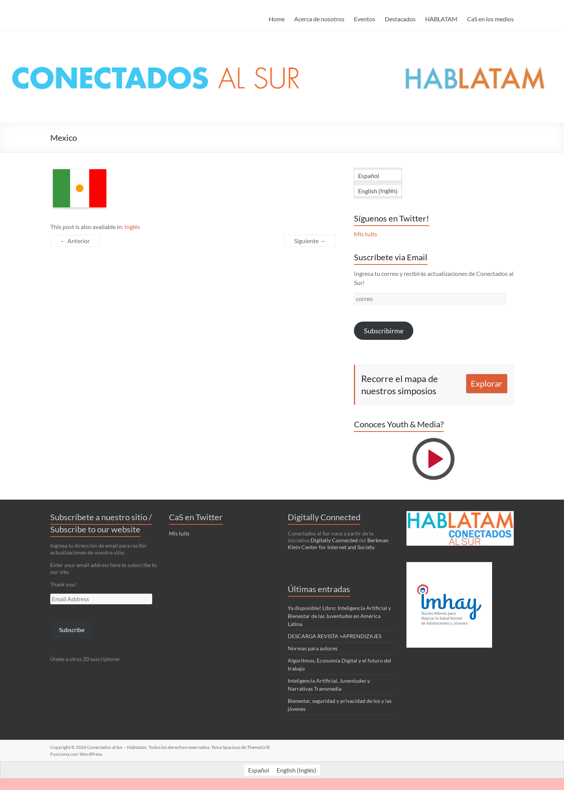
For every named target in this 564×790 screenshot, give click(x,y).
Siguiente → (310, 240)
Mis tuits (365, 233)
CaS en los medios (490, 18)
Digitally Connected (334, 540)
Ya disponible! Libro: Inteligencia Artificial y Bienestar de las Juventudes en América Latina (339, 616)
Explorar (486, 383)
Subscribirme (383, 331)
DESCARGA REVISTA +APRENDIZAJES (334, 636)
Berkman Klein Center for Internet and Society (338, 543)
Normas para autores (313, 648)
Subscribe (71, 629)
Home (277, 18)
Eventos (364, 18)
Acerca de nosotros (319, 18)
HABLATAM (441, 18)
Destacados (400, 18)
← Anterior (75, 240)
